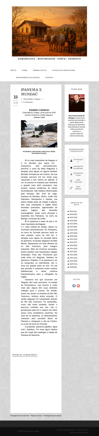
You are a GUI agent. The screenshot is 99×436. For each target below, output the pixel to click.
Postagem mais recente (19, 416)
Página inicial (36, 416)
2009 (72, 264)
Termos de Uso (81, 430)
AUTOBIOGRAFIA (76, 161)
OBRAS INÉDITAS (75, 188)
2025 (71, 214)
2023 (71, 221)
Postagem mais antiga (52, 416)
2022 (71, 224)
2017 (71, 239)
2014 (72, 249)
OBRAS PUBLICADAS (76, 181)
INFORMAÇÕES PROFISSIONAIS (76, 167)
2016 (71, 242)
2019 (71, 233)
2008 (72, 267)
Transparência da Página (78, 432)
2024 (72, 217)
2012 (71, 255)
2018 (71, 236)
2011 (71, 258)
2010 (72, 261)
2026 (72, 211)
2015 (71, 245)
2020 (72, 230)
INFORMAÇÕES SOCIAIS (76, 174)
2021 (71, 227)
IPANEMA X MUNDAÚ (31, 92)
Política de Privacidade (65, 430)
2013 (71, 252)
